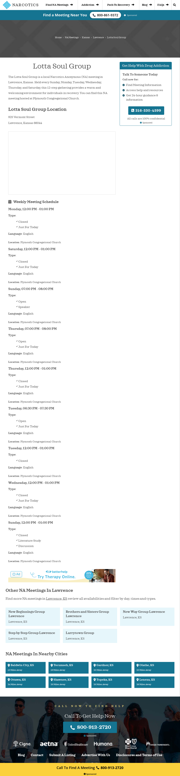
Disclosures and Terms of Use (139, 755)
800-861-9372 (105, 15)
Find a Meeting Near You (65, 15)
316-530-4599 (146, 110)
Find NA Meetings (59, 5)
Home (58, 37)
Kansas (86, 37)
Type (12, 215)
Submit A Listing (62, 755)
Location (13, 242)
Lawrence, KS (56, 599)
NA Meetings (72, 37)
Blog (147, 5)
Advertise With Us (95, 755)
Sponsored (90, 774)
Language (15, 234)
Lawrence (98, 37)
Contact (37, 755)
